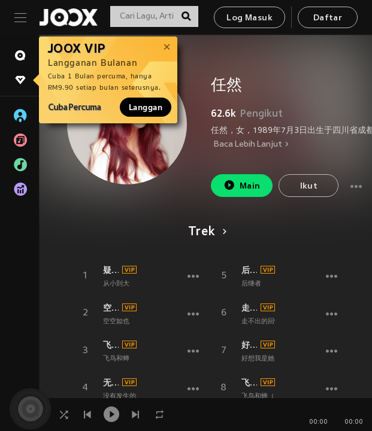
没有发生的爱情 (126, 396)
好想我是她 (249, 345)
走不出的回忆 (249, 307)
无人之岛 (111, 382)
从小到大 (116, 283)
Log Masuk (249, 18)
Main (241, 185)
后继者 (249, 270)
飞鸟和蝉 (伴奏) (111, 345)
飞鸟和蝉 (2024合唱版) (249, 382)
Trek (205, 232)
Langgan (145, 107)
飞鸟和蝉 (116, 358)
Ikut (309, 186)
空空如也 (111, 307)
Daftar (327, 18)
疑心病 (111, 270)
